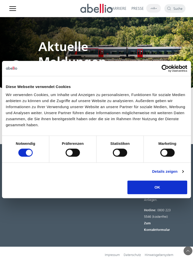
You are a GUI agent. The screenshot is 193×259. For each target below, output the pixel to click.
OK (157, 187)
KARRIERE (117, 9)
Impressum (112, 255)
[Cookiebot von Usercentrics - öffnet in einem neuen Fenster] (165, 68)
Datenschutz (132, 255)
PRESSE (137, 9)
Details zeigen (164, 171)
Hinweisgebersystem (159, 255)
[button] (188, 250)
